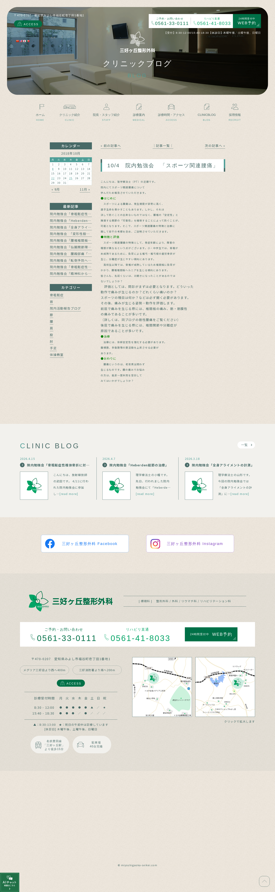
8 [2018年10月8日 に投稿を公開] (53, 169)
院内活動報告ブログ (65, 308)
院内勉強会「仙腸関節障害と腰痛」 (77, 247)
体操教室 (57, 354)
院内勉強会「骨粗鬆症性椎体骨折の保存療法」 (86, 267)
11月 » (85, 189)
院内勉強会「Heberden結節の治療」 (79, 220)
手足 (53, 348)
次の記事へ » (215, 145)
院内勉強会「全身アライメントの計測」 (81, 227)
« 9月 (56, 189)
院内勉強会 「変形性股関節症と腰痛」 (80, 233)
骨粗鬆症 (57, 295)
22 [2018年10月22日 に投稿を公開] (53, 178)
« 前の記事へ (111, 145)
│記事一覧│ (163, 145)
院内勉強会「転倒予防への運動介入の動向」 (84, 260)
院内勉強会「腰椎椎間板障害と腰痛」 (79, 240)
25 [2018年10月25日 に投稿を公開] (71, 178)
